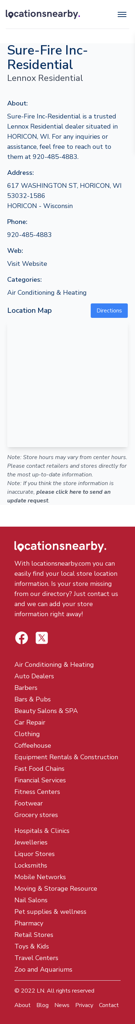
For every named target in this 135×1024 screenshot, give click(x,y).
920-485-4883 (29, 234)
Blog (42, 1005)
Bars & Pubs (32, 699)
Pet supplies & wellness (50, 911)
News (61, 1005)
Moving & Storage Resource (55, 888)
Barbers (25, 687)
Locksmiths (30, 865)
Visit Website (27, 263)
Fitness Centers (37, 791)
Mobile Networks (40, 877)
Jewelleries (31, 842)
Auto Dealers (34, 676)
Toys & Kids (31, 946)
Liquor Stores (34, 854)
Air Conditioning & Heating (47, 292)
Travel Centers (36, 958)
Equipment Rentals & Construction (66, 757)
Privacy (84, 1005)
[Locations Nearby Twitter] (21, 638)
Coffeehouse (32, 745)
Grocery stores (36, 815)
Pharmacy (28, 923)
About (22, 1005)
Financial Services (40, 780)
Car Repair (29, 722)
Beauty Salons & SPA (46, 711)
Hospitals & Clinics (41, 830)
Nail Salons (31, 900)
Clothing (27, 734)
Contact (109, 1005)
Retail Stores (33, 934)
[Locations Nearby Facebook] (42, 638)
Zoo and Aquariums (43, 969)
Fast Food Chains (39, 768)
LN (40, 991)
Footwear (28, 803)
